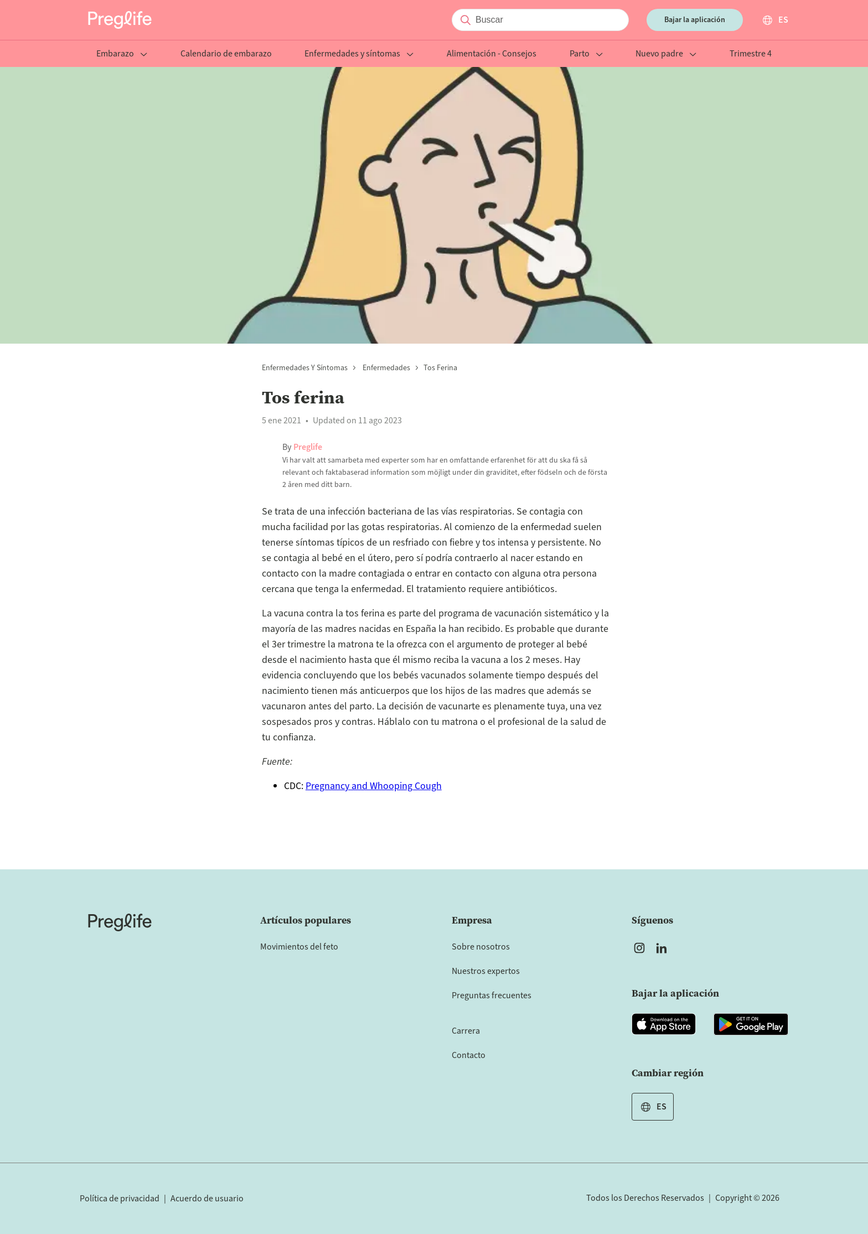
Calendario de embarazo (226, 54)
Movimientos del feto (299, 947)
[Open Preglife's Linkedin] (663, 948)
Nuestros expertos (486, 971)
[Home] (120, 922)
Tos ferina (440, 368)
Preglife (307, 447)
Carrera (466, 1031)
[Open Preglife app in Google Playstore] (751, 1024)
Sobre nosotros (481, 947)
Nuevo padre (666, 54)
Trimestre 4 (751, 54)
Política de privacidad (119, 1198)
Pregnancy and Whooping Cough (374, 786)
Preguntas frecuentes (491, 995)
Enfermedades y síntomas (359, 54)
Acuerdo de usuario (207, 1198)
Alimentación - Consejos (491, 54)
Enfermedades (385, 368)
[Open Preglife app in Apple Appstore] (664, 1024)
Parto (586, 54)
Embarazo (121, 54)
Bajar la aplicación (694, 19)
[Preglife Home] (120, 20)
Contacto (468, 1055)
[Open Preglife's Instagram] (639, 948)
